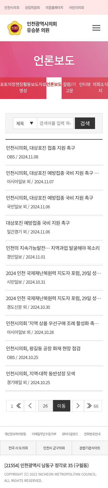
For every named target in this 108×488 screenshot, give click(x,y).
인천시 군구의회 (54, 447)
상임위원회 (32, 7)
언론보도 (54, 84)
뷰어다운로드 (70, 433)
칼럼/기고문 (69, 87)
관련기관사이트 (89, 447)
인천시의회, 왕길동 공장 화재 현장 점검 (43, 348)
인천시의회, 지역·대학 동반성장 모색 (40, 373)
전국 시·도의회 (18, 447)
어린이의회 (76, 7)
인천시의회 (11, 7)
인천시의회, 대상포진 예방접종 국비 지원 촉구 (49, 197)
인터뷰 (85, 84)
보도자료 (38, 84)
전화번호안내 (92, 433)
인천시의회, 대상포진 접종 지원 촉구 (40, 147)
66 (96, 406)
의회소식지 (100, 87)
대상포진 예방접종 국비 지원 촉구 (37, 222)
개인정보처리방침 (15, 433)
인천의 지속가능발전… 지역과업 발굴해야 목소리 (53, 247)
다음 (78, 406)
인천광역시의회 (42, 26)
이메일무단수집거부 (44, 433)
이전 (30, 406)
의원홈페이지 (54, 7)
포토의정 (7, 84)
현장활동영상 (23, 87)
